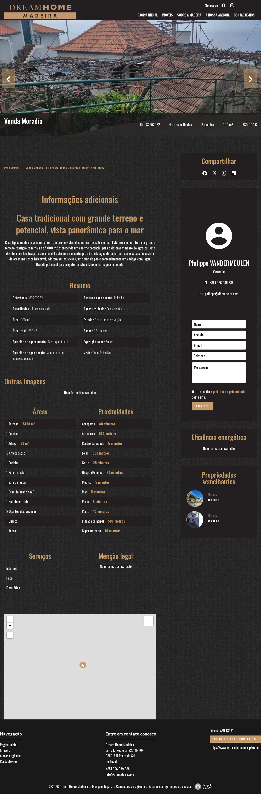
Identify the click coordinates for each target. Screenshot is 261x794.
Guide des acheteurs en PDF (235, 739)
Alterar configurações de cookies (170, 786)
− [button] (10, 626)
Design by (203, 786)
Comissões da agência (130, 786)
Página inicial (11, 167)
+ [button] (10, 619)
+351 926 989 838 (222, 282)
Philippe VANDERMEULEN (218, 263)
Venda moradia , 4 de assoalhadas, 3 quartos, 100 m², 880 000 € (65, 167)
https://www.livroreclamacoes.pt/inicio (235, 747)
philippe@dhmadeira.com (221, 293)
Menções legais (102, 786)
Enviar (202, 406)
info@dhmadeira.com (120, 774)
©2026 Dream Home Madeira (68, 786)
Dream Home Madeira (120, 744)
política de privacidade (229, 391)
